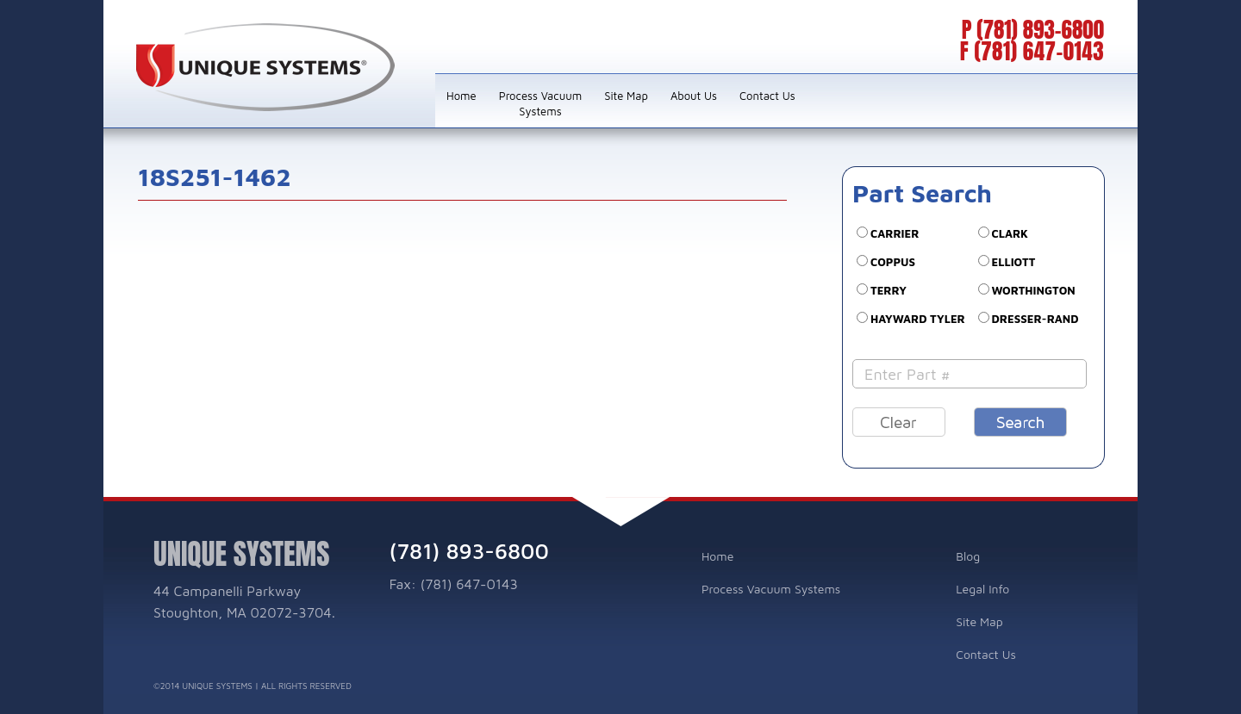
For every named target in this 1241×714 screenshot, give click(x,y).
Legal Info (982, 588)
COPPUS (892, 262)
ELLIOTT (1014, 262)
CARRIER (895, 233)
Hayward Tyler (917, 319)
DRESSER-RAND (1035, 319)
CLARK (1010, 233)
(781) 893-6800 (1040, 30)
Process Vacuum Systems (541, 103)
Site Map (626, 95)
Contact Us (767, 95)
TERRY (888, 290)
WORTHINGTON (1034, 290)
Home (461, 95)
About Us (693, 95)
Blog (968, 556)
